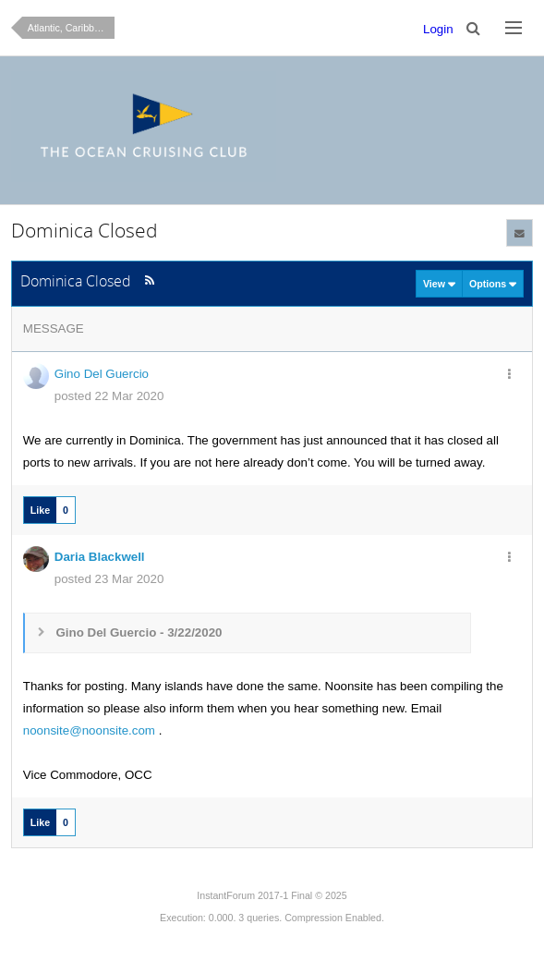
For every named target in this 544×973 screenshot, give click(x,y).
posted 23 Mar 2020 (109, 579)
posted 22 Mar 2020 (109, 396)
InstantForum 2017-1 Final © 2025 (271, 895)
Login (438, 29)
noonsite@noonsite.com (89, 730)
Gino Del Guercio (101, 374)
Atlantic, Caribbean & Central (71, 27)
